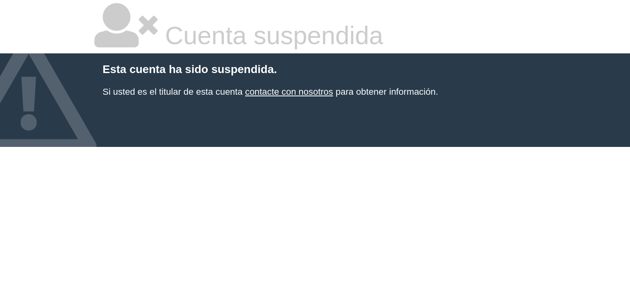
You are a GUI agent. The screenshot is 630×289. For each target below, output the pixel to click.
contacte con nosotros (289, 92)
